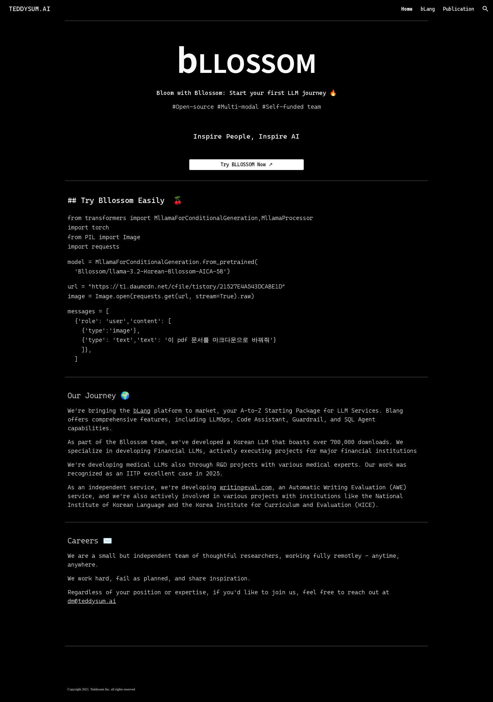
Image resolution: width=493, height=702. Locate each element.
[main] (246, 72)
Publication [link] (458, 9)
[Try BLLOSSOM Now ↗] (246, 164)
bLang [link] (428, 9)
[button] (485, 8)
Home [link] (407, 9)
